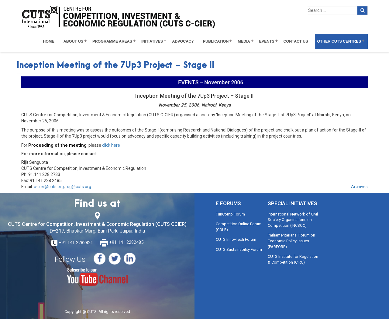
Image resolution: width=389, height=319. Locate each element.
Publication (216, 41)
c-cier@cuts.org (49, 186)
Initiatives (152, 41)
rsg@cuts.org (78, 186)
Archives (359, 186)
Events (266, 41)
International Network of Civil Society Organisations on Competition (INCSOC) (293, 220)
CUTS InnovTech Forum (236, 239)
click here (110, 145)
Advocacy (183, 41)
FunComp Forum (230, 214)
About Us (73, 41)
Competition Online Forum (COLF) (238, 227)
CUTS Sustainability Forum (239, 249)
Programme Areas (112, 41)
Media (244, 41)
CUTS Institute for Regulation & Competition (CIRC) (293, 259)
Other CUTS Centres (339, 41)
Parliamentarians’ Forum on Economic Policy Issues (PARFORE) (291, 241)
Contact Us (296, 41)
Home (48, 41)
